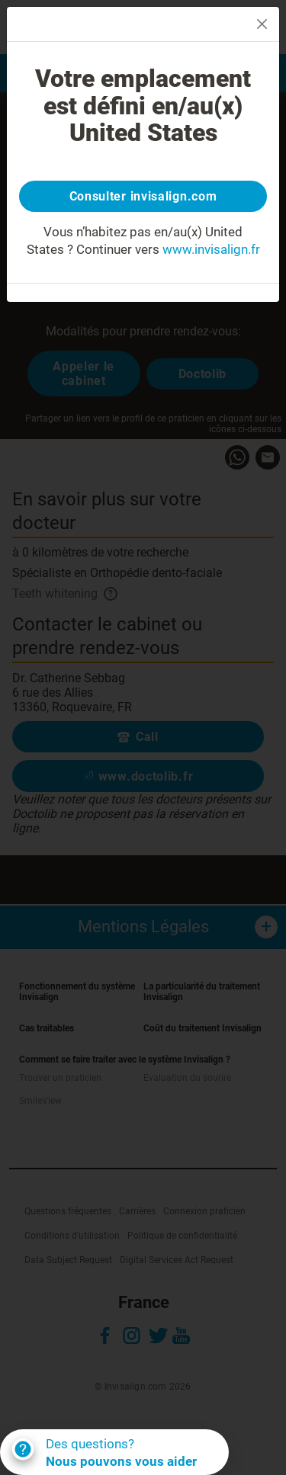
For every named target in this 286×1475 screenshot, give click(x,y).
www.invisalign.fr (211, 249)
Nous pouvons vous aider (121, 1461)
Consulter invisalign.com (143, 196)
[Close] (262, 24)
